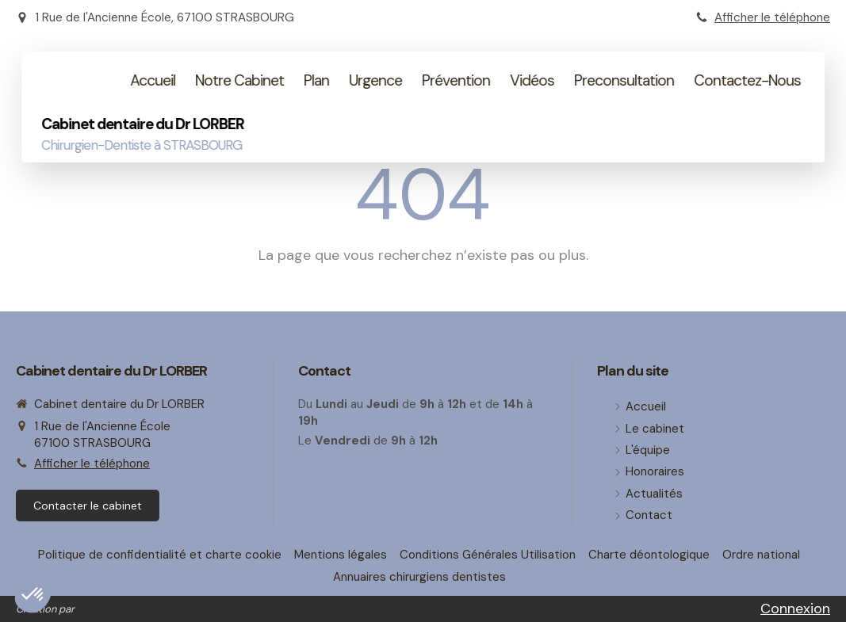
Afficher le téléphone (772, 17)
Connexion (795, 608)
